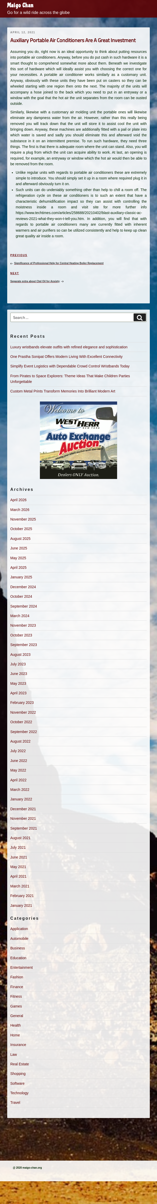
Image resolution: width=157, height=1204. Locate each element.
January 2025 (21, 577)
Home (15, 1035)
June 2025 (18, 548)
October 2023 (21, 635)
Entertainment (21, 967)
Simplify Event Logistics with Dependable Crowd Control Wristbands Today (69, 366)
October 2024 (21, 596)
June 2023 (18, 674)
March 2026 (19, 510)
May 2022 (18, 770)
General (16, 1016)
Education (18, 958)
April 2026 (18, 500)
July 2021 (18, 847)
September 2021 (23, 828)
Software (17, 1083)
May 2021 (18, 867)
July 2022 (18, 751)
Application (19, 929)
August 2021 (20, 838)
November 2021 (23, 818)
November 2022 (23, 712)
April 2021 (18, 876)
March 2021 (19, 886)
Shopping (17, 1074)
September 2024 (23, 606)
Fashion (16, 977)
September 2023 (23, 645)
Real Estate (19, 1064)
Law (13, 1054)
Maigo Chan (20, 5)
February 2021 (22, 896)
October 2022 (21, 722)
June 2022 (18, 761)
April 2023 (18, 693)
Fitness (16, 996)
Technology (19, 1093)
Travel (15, 1102)
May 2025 (18, 558)
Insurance (18, 1045)
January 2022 (21, 799)
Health (15, 1025)
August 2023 (20, 654)
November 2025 (23, 519)
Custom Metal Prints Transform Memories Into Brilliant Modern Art (62, 391)
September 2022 (23, 732)
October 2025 (21, 529)
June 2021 (18, 857)
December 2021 (23, 809)
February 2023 (22, 703)
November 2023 (23, 625)
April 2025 (18, 567)
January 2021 (21, 905)
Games (16, 1006)
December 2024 (23, 587)
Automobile (19, 939)
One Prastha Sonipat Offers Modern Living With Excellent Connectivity (66, 357)
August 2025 (20, 539)
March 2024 (19, 616)
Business (17, 948)
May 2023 (18, 683)
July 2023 (18, 664)
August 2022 (20, 741)
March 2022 (19, 790)
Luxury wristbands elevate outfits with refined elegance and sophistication (68, 347)
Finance (16, 987)
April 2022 (18, 780)
